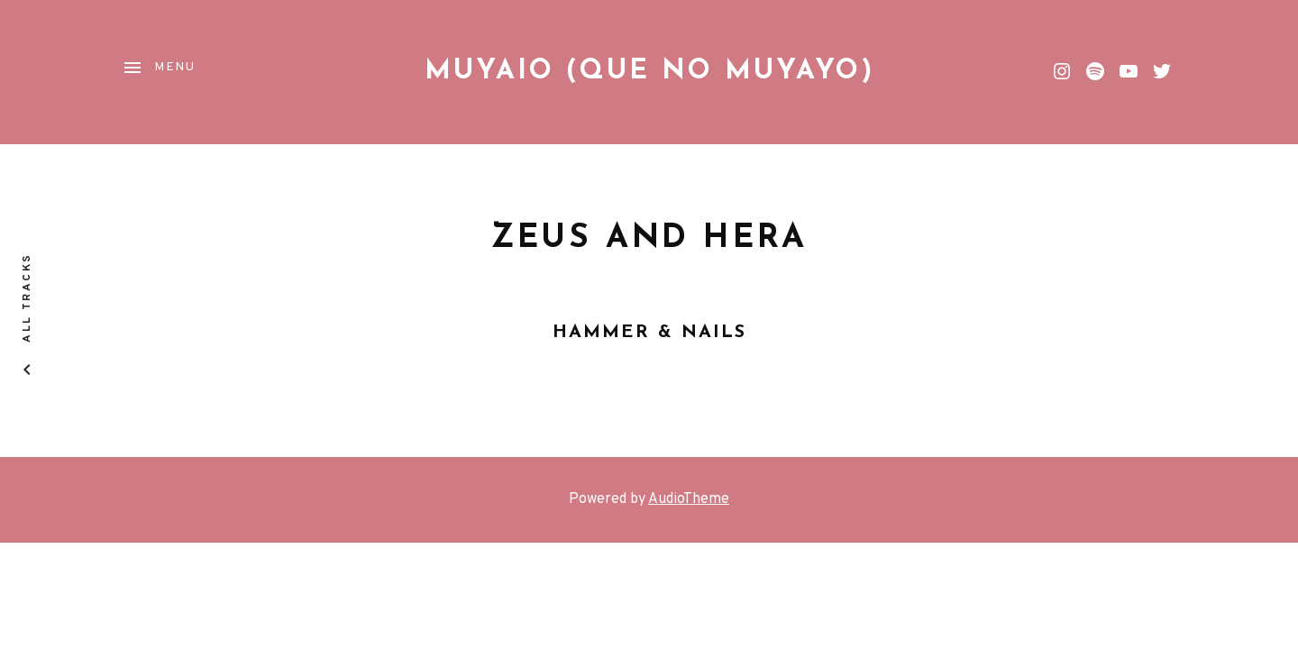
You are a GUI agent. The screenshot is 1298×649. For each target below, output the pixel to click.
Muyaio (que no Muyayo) (649, 72)
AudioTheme (688, 499)
